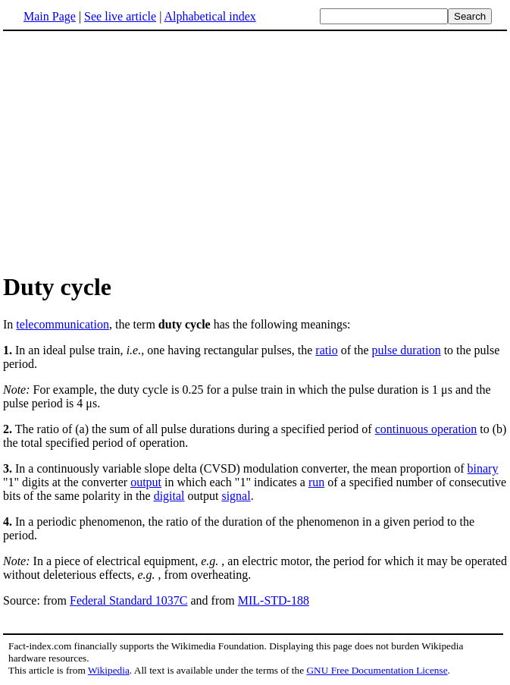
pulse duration (406, 350)
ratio (326, 350)
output (145, 482)
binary (483, 468)
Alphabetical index (209, 16)
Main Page (49, 16)
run (316, 482)
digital (169, 495)
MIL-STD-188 (273, 600)
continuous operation (426, 429)
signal (235, 495)
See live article (120, 16)
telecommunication (62, 324)
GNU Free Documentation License (376, 670)
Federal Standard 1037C (129, 600)
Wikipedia (109, 670)
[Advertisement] (130, 151)
